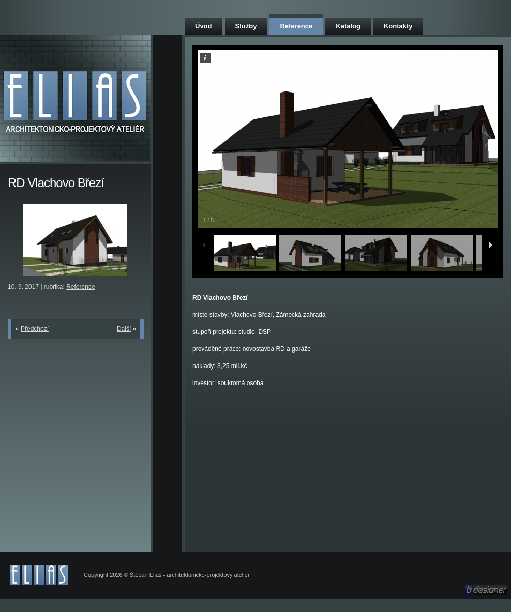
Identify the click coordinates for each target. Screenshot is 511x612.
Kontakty (398, 26)
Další (124, 328)
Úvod (203, 26)
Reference (296, 26)
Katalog (348, 26)
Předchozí (35, 328)
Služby (246, 26)
